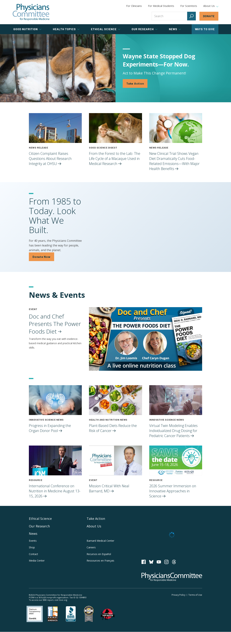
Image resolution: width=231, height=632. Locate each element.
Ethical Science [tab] (105, 29)
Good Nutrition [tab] (27, 29)
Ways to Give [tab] (205, 29)
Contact (33, 554)
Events (33, 540)
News (33, 533)
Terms (195, 594)
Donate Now (41, 256)
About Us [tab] (210, 6)
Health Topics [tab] (66, 29)
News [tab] (175, 29)
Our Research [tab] (144, 29)
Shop (32, 547)
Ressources (100, 560)
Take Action (135, 83)
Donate (209, 16)
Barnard (100, 540)
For (161, 6)
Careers (91, 547)
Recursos (99, 554)
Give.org (63, 600)
